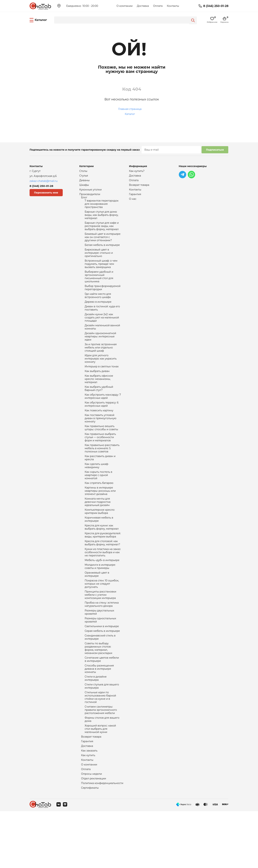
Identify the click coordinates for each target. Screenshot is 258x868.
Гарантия (87, 794)
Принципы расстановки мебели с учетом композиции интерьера (100, 634)
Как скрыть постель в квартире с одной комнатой (98, 503)
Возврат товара (91, 789)
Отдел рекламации (93, 834)
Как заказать (89, 804)
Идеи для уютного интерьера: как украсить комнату (101, 376)
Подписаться (215, 149)
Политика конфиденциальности (102, 839)
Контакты (173, 6)
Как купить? (136, 171)
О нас (132, 201)
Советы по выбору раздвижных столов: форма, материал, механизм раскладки (98, 693)
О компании (124, 6)
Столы (83, 171)
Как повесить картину (99, 432)
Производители (89, 196)
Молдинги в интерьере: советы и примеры (100, 603)
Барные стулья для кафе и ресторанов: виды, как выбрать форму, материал (102, 231)
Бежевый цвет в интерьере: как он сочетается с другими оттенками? (103, 243)
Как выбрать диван (97, 389)
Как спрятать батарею (99, 512)
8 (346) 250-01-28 (215, 6)
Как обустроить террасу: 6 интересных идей (102, 426)
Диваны (84, 181)
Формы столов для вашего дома (102, 770)
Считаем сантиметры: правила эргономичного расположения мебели (101, 760)
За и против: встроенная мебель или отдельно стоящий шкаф (101, 364)
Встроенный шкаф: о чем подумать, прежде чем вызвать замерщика (101, 272)
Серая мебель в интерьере (102, 673)
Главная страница (130, 109)
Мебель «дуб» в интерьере (102, 596)
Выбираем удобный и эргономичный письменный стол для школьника (99, 287)
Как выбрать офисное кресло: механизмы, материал (99, 398)
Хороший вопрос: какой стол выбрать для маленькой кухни (100, 781)
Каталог (130, 114)
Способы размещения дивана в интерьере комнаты (99, 715)
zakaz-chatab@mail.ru (44, 181)
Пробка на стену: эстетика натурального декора (102, 644)
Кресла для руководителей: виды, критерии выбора (103, 569)
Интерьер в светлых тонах (102, 384)
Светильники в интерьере (102, 668)
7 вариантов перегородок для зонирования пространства (102, 207)
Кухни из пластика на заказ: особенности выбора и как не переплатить (103, 588)
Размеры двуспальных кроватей (99, 653)
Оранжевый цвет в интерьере (97, 611)
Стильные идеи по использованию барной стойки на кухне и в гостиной (100, 746)
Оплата (158, 6)
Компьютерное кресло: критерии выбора (100, 543)
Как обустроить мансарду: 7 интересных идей (103, 417)
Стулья (83, 176)
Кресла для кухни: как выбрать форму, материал (102, 560)
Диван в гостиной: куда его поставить (102, 321)
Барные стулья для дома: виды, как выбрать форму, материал (101, 219)
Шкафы (84, 186)
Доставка (143, 6)
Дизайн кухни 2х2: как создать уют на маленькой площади (102, 331)
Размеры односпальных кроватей (100, 661)
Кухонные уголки (90, 191)
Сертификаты (90, 844)
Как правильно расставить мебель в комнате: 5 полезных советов (102, 474)
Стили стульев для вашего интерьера (102, 734)
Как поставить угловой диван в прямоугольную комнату (100, 441)
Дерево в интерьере (98, 314)
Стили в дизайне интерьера (96, 725)
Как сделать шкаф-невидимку (97, 493)
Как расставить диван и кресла (100, 484)
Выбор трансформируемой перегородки (103, 298)
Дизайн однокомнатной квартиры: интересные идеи (100, 352)
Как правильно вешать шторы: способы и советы (101, 451)
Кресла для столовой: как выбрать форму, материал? (102, 577)
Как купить (88, 809)
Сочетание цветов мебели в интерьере (102, 704)
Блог (84, 199)
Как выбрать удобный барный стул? (99, 408)
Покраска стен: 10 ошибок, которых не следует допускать (102, 622)
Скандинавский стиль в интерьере (100, 680)
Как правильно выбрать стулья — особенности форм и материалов (100, 462)
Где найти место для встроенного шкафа (98, 307)
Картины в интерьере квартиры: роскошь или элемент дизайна (100, 520)
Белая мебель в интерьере (102, 252)
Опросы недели (91, 829)
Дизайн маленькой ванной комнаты (102, 341)
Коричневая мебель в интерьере (99, 551)
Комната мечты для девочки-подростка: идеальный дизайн (98, 533)
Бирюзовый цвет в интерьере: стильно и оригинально (99, 260)
